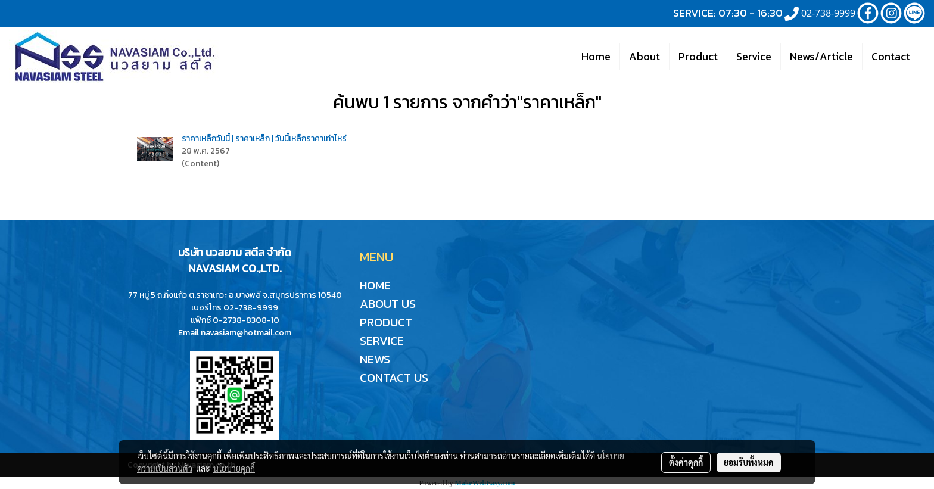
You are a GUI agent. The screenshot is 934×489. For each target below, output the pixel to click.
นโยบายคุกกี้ (234, 468)
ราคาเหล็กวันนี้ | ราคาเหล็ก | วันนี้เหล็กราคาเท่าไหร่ (264, 138)
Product (698, 56)
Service (753, 56)
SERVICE (382, 341)
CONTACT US (394, 378)
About (644, 56)
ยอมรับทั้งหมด (749, 462)
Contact (890, 56)
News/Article (821, 56)
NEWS (375, 359)
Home (596, 56)
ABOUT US (388, 304)
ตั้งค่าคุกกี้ (686, 462)
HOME (375, 285)
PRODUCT (386, 322)
